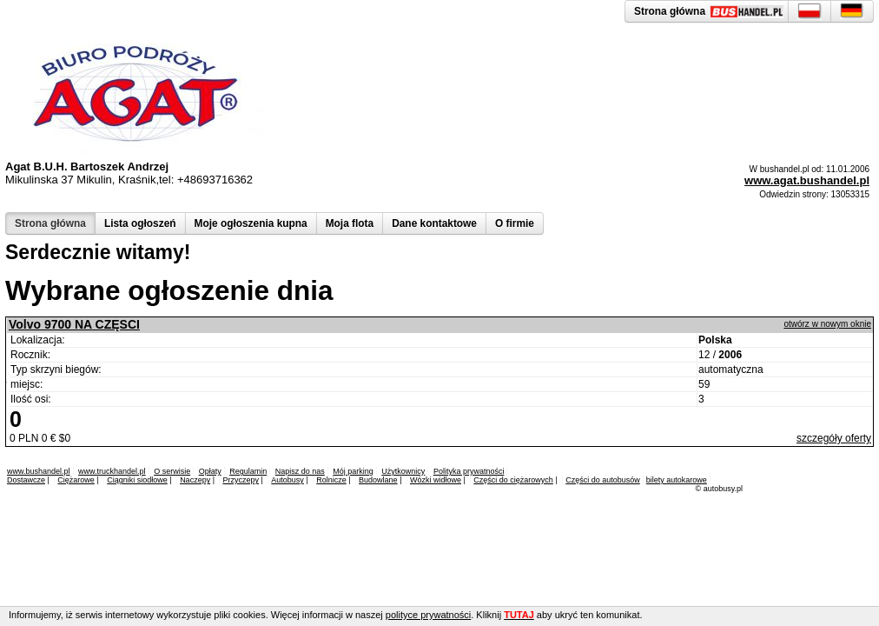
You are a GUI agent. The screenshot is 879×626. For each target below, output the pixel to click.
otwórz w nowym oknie (827, 324)
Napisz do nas (300, 471)
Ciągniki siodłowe (137, 480)
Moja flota (350, 223)
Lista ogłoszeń (140, 223)
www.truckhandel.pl (112, 471)
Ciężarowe (76, 480)
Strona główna (50, 223)
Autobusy (287, 480)
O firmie (514, 223)
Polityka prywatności (469, 471)
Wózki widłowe (435, 480)
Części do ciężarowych (513, 480)
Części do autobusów (602, 480)
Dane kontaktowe (434, 223)
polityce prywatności (428, 614)
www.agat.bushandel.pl (806, 180)
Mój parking (353, 471)
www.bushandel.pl (38, 471)
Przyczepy (240, 480)
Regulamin (248, 471)
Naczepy (195, 480)
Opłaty (210, 471)
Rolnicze (331, 480)
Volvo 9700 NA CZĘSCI (74, 324)
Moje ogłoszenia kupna (251, 223)
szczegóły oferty (833, 438)
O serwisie (172, 471)
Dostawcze (26, 480)
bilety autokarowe (676, 480)
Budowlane (378, 480)
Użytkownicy (403, 471)
